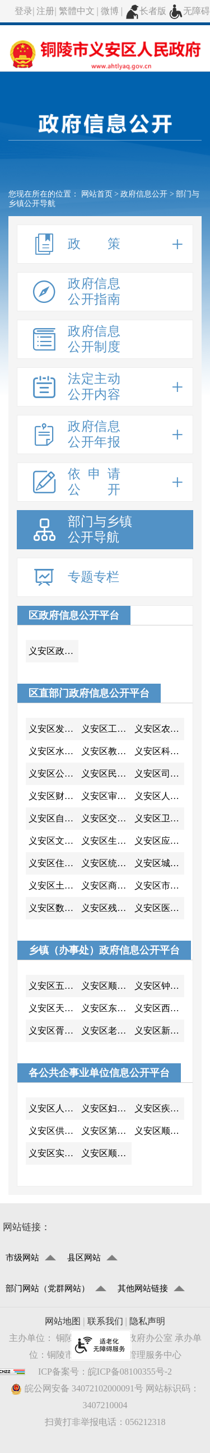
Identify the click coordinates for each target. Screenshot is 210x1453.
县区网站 (84, 1257)
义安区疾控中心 (159, 1108)
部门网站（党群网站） (48, 1288)
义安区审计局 (106, 796)
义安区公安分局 (53, 773)
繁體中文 (77, 11)
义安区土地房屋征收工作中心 (53, 885)
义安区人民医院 (53, 1108)
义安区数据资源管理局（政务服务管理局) (53, 908)
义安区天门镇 (53, 1008)
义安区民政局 (106, 773)
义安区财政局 (53, 796)
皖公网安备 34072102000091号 (77, 1389)
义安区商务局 (106, 885)
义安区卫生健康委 (159, 818)
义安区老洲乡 (106, 1030)
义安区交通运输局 (106, 818)
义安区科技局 (159, 751)
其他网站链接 (143, 1288)
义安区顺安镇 (106, 986)
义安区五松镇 (53, 986)
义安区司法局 (159, 773)
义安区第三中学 (106, 1131)
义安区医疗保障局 (159, 908)
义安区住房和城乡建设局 (53, 863)
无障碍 (189, 11)
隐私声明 (147, 1321)
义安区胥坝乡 (53, 1030)
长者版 (145, 11)
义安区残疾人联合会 (106, 908)
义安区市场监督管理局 (159, 885)
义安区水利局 (53, 751)
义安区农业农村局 (159, 728)
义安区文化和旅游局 (53, 840)
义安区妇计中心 (106, 1108)
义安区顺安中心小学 (106, 1153)
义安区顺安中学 (159, 1131)
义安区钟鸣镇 (159, 986)
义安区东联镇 (106, 1008)
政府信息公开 (143, 194)
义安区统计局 (106, 863)
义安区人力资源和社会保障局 (159, 796)
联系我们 (105, 1321)
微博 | (113, 11)
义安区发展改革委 (53, 728)
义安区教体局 (106, 751)
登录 (23, 11)
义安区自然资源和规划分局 (53, 818)
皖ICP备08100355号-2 (130, 1371)
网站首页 (97, 194)
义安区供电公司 (53, 1131)
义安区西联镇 (159, 1008)
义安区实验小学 (53, 1153)
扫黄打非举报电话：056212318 (105, 1422)
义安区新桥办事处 (159, 1030)
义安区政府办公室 (53, 651)
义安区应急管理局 (159, 840)
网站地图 (63, 1321)
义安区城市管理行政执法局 (159, 863)
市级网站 (22, 1257)
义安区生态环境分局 (106, 840)
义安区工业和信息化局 (106, 728)
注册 (45, 11)
